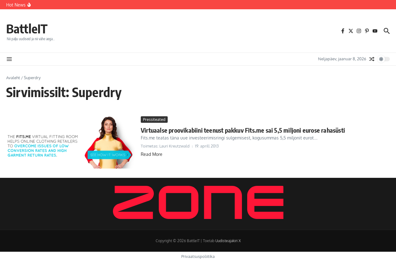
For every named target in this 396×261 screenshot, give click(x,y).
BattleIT (27, 28)
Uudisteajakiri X (228, 240)
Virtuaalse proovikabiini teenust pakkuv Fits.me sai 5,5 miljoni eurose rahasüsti (243, 130)
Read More (151, 154)
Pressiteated (154, 119)
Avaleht (13, 77)
